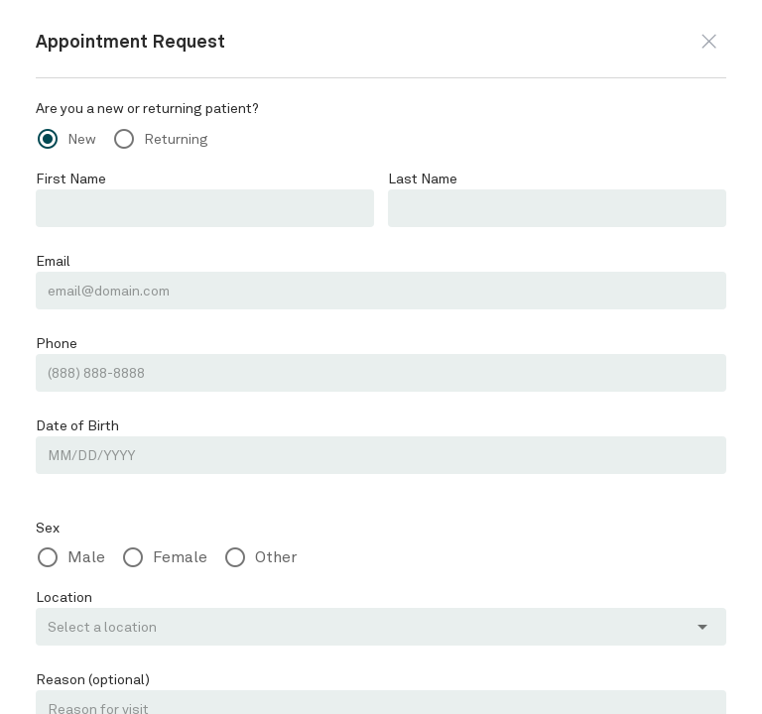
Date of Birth (77, 425)
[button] (709, 41)
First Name (71, 178)
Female (180, 556)
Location (64, 597)
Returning (176, 139)
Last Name (422, 178)
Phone (56, 343)
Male (86, 556)
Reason (93, 679)
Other (276, 556)
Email (53, 261)
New (81, 139)
